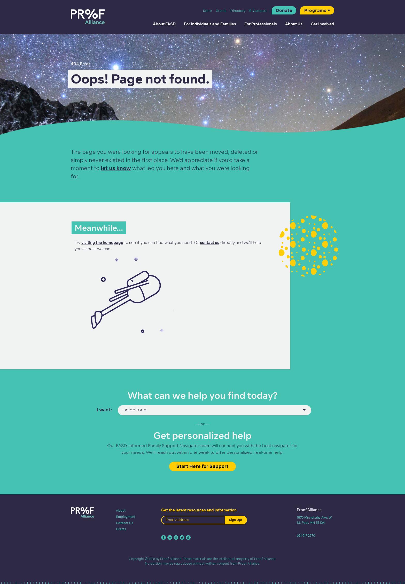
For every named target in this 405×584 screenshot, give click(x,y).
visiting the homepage (102, 242)
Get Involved (322, 24)
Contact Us (124, 523)
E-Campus (258, 11)
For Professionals (260, 24)
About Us (293, 24)
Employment (125, 517)
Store (207, 11)
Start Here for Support (202, 466)
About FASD (164, 24)
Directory (237, 11)
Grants (221, 11)
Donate (284, 10)
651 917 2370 (306, 535)
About (121, 510)
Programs (315, 10)
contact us (209, 242)
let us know (116, 168)
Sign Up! (235, 520)
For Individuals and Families (210, 24)
